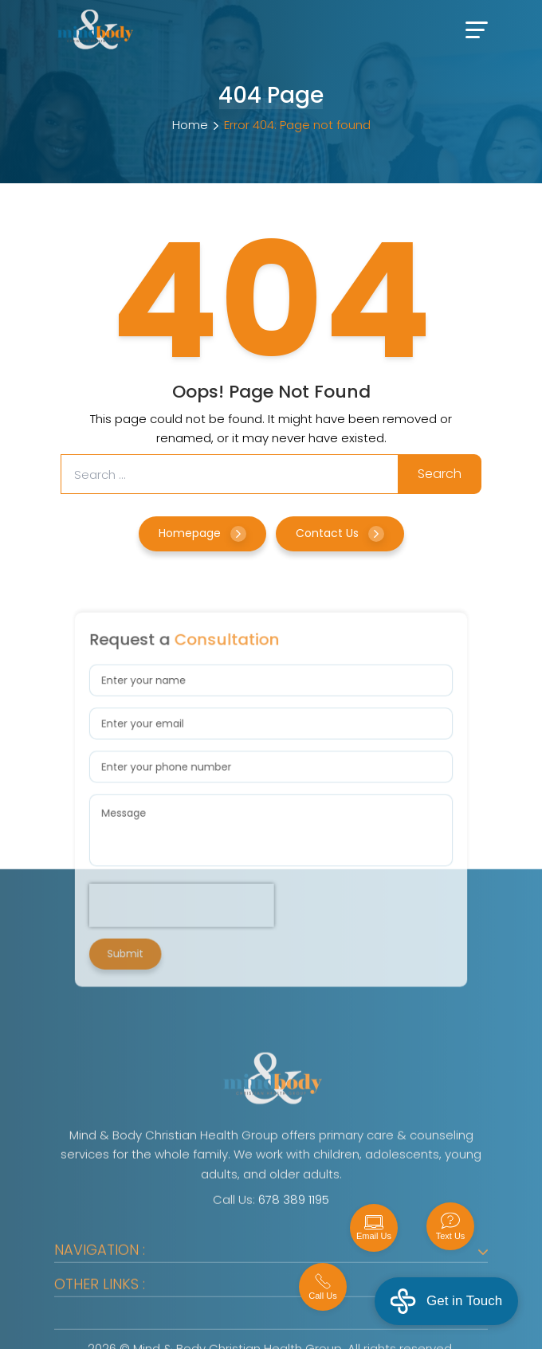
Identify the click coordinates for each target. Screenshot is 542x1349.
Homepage (202, 533)
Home (190, 124)
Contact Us (340, 533)
